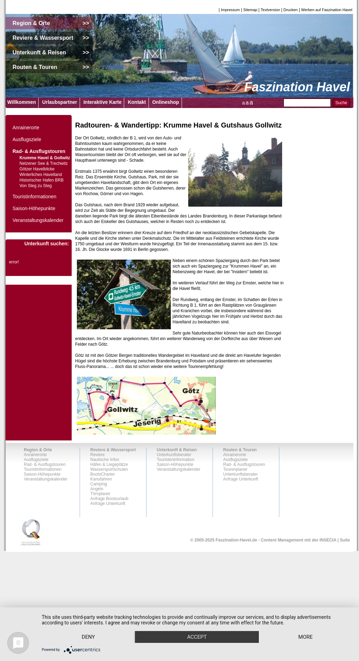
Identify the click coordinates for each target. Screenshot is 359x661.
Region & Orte (38, 449)
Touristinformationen (34, 196)
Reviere (97, 454)
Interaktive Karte (102, 102)
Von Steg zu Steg (35, 185)
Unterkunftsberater (174, 454)
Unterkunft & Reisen (177, 449)
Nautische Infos (104, 459)
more (90, 636)
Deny (90, 624)
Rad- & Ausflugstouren (39, 151)
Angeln (96, 488)
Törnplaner (100, 493)
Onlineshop (165, 102)
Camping (98, 484)
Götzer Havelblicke (37, 169)
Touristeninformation (175, 459)
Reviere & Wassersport (113, 449)
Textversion (270, 10)
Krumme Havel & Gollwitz (44, 157)
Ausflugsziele (27, 139)
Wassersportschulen (109, 469)
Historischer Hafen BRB (41, 180)
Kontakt (137, 102)
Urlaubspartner (59, 102)
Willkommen (21, 102)
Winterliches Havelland (40, 174)
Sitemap (250, 10)
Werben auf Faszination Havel (326, 10)
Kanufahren (101, 479)
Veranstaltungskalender (38, 220)
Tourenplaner (235, 469)
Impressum (230, 10)
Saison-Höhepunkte (34, 208)
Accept (202, 624)
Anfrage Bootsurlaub (109, 498)
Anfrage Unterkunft (108, 503)
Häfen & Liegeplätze (109, 464)
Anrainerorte (26, 127)
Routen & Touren (240, 449)
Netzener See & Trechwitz (43, 163)
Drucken (291, 10)
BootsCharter (102, 474)
